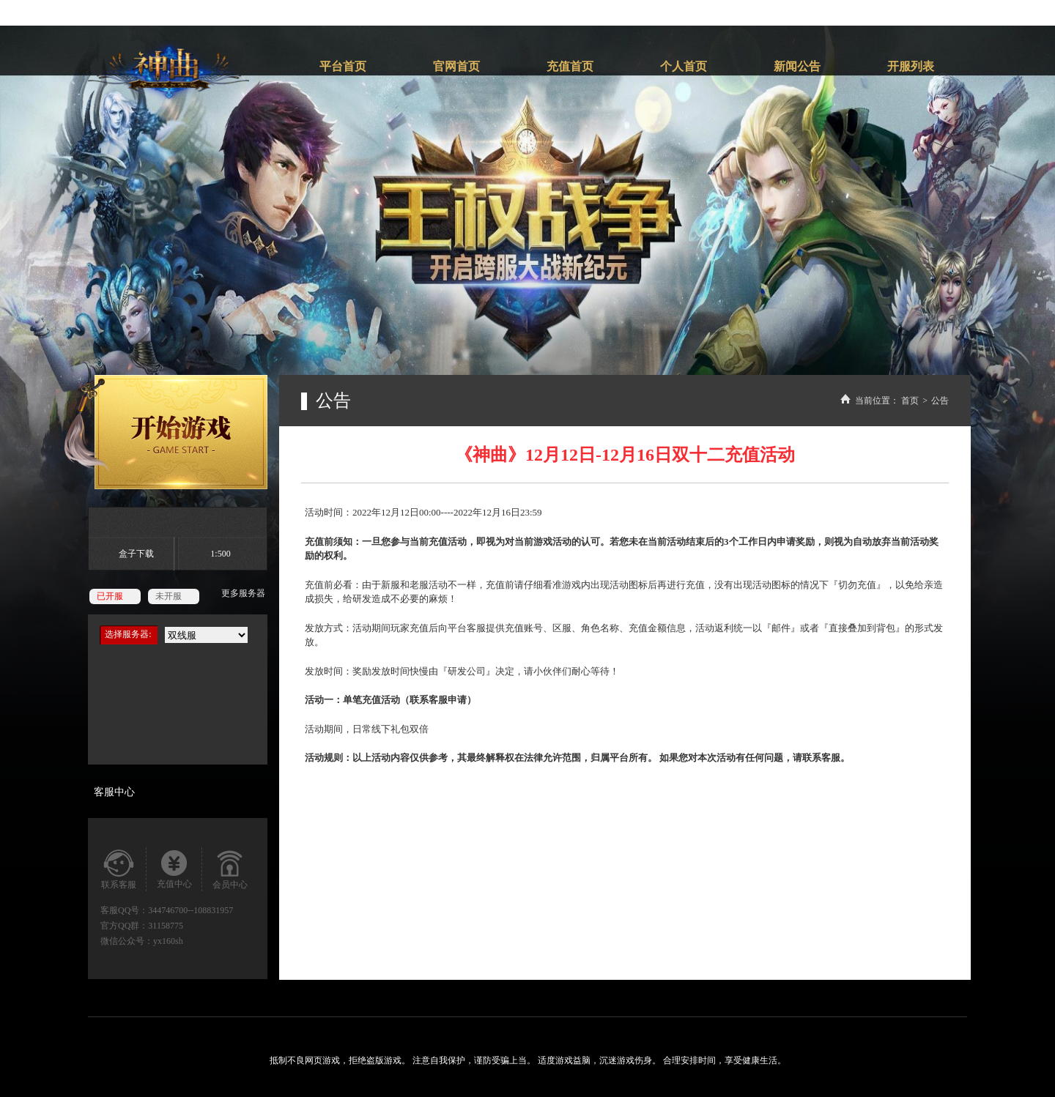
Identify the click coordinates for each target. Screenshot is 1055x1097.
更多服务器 (243, 593)
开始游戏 (165, 432)
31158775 (165, 926)
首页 (910, 400)
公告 (940, 400)
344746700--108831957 (190, 910)
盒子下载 (136, 553)
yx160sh (168, 941)
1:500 (220, 553)
